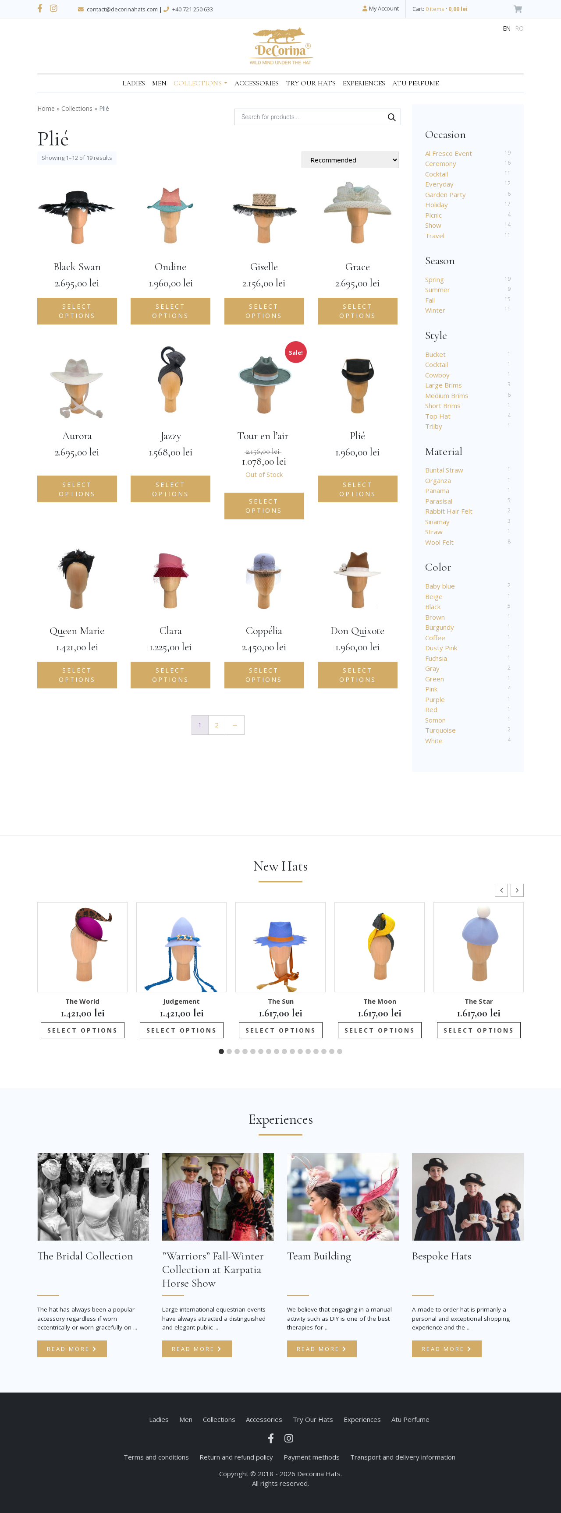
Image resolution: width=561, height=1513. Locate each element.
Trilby (433, 426)
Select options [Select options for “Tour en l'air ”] (263, 506)
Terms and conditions (156, 1457)
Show (433, 225)
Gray (432, 668)
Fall (430, 300)
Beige (434, 596)
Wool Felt (439, 542)
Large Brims (443, 385)
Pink (431, 688)
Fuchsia (436, 658)
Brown (435, 617)
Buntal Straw (444, 470)
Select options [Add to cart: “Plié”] (357, 489)
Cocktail (436, 173)
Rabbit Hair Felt (448, 511)
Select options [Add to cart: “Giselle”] (263, 311)
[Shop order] (350, 160)
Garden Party (445, 194)
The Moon (379, 1001)
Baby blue (440, 586)
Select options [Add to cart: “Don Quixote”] (357, 675)
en (507, 28)
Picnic (433, 215)
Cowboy (437, 374)
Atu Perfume (415, 83)
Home (46, 108)
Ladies (133, 83)
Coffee (435, 637)
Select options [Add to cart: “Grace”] (357, 311)
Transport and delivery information (402, 1457)
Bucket (435, 354)
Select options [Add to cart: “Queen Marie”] (77, 675)
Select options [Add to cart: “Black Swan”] (77, 311)
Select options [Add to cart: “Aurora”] (77, 489)
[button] (517, 890)
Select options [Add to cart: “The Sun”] (280, 1030)
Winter (435, 310)
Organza (438, 480)
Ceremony (440, 163)
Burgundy (439, 627)
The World (82, 1001)
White (434, 740)
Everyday (439, 184)
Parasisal (438, 501)
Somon (435, 720)
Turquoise (440, 730)
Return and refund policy (236, 1457)
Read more (72, 1349)
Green (434, 678)
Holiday (436, 204)
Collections (198, 83)
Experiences (364, 83)
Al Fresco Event (448, 153)
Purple (435, 699)
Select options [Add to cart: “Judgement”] (181, 1030)
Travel (434, 235)
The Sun (281, 1001)
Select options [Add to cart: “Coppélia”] (263, 675)
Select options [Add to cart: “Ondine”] (170, 311)
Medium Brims (447, 395)
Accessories (256, 83)
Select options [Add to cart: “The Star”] (479, 1030)
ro (519, 28)
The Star (479, 1001)
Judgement (181, 1001)
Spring (434, 279)
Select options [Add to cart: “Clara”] (170, 675)
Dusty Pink (441, 647)
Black (432, 606)
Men (159, 83)
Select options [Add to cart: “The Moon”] (379, 1030)
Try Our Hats (311, 83)
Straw (434, 531)
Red (431, 709)
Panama (437, 490)
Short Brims (443, 405)
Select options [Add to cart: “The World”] (82, 1030)
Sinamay (437, 521)
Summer (437, 289)
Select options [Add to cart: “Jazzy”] (170, 489)
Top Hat (438, 416)
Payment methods (312, 1457)
